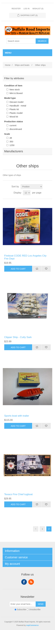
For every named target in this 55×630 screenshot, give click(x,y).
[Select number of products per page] (26, 192)
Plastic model (16, 113)
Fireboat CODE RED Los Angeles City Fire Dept (25, 257)
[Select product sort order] (31, 186)
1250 (12, 145)
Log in (26, 9)
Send (41, 604)
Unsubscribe (35, 609)
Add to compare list (37, 269)
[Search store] (21, 41)
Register (16, 9)
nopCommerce (32, 625)
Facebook (24, 582)
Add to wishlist (46, 269)
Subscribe (21, 609)
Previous (35, 528)
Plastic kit (14, 109)
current (13, 125)
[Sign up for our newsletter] (22, 604)
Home (7, 65)
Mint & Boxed (16, 93)
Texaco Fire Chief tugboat (18, 494)
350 (11, 141)
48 (11, 138)
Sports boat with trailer (16, 415)
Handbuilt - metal (18, 105)
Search (42, 41)
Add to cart (18, 269)
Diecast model (16, 102)
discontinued (16, 129)
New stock (15, 89)
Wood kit (14, 116)
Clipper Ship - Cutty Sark (18, 337)
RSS (31, 582)
